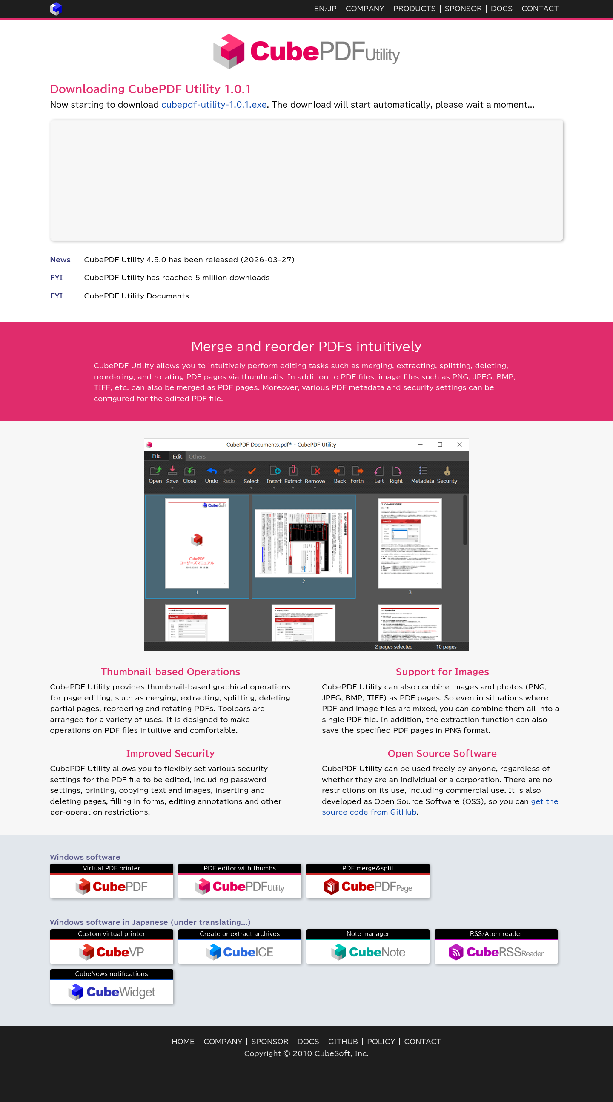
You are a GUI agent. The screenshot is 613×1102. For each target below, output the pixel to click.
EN (319, 8)
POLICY (381, 1041)
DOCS (502, 8)
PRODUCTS (414, 8)
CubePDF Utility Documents (136, 296)
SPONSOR (463, 8)
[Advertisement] (306, 180)
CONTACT (540, 8)
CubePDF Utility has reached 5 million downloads (177, 277)
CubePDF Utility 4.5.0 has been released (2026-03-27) (189, 259)
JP (332, 8)
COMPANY (365, 8)
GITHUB (343, 1041)
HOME (183, 1041)
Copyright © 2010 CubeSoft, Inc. (306, 1053)
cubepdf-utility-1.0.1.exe (214, 105)
